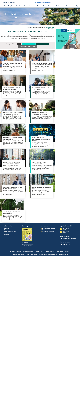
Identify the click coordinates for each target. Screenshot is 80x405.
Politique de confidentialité (18, 254)
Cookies (67, 251)
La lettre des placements (10, 6)
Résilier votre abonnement (48, 231)
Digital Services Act (63, 254)
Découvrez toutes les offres (48, 228)
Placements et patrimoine (9, 231)
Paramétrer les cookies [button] (15, 251)
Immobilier (23, 6)
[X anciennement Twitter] (67, 245)
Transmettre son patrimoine (27, 46)
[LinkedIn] (64, 245)
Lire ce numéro (28, 245)
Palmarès (6, 228)
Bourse (51, 6)
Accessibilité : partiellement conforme (48, 254)
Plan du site (34, 254)
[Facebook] (61, 245)
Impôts (32, 6)
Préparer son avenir (42, 44)
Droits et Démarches (63, 6)
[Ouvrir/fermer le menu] (3, 2)
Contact (37, 251)
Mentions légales (50, 251)
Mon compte (45, 229)
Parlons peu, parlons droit (9, 229)
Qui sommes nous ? (28, 251)
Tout (19, 44)
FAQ (42, 251)
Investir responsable (29, 44)
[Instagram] (69, 245)
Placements (41, 6)
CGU (28, 254)
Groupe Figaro (59, 251)
